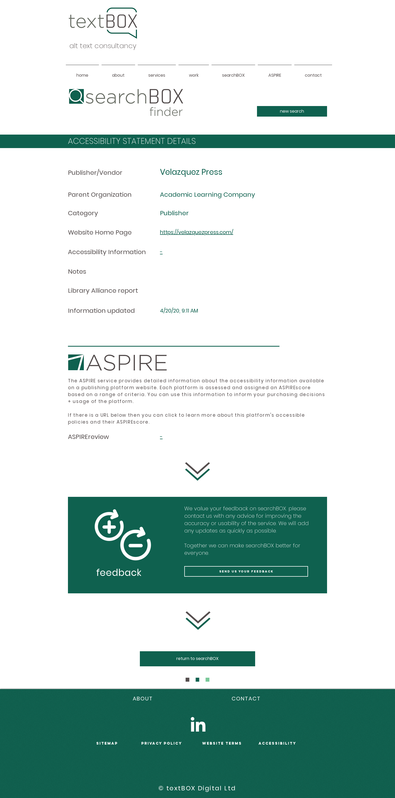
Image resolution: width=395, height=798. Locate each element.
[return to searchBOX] (197, 658)
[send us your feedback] (246, 571)
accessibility (277, 743)
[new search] (292, 111)
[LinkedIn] (198, 724)
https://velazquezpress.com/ (196, 232)
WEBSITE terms (222, 743)
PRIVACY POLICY (161, 743)
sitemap (107, 743)
